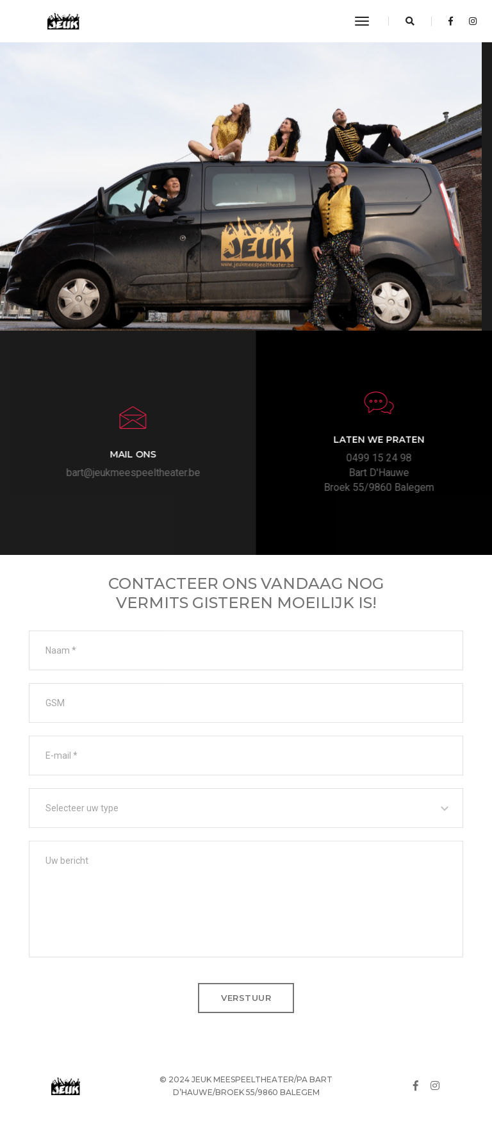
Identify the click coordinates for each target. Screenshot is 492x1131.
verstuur (246, 998)
